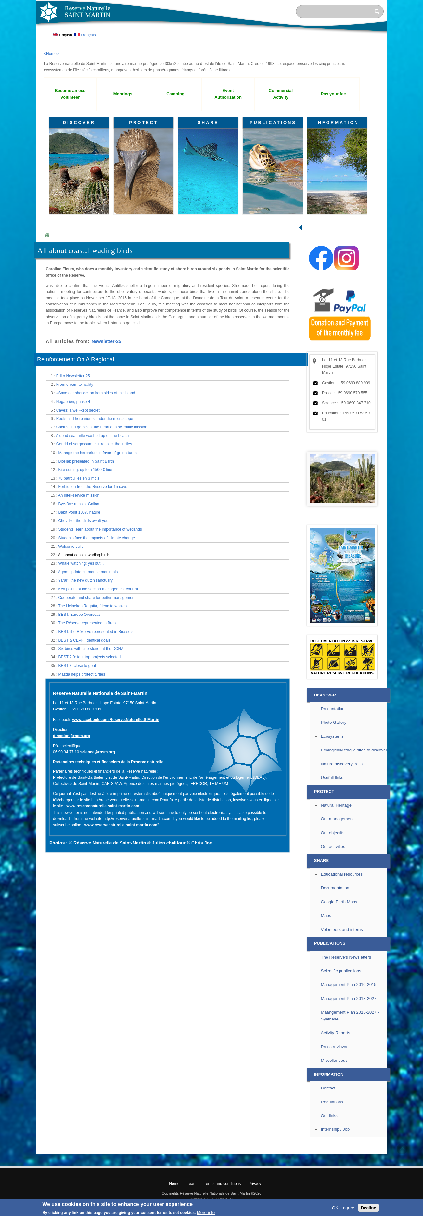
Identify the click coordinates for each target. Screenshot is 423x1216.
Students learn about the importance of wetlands (100, 529)
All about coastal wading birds (84, 555)
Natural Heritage (336, 805)
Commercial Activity (281, 94)
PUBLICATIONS (273, 122)
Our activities (333, 846)
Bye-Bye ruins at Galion (78, 504)
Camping (175, 93)
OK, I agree (343, 1207)
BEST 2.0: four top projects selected (89, 657)
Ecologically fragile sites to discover (354, 750)
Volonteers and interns (342, 929)
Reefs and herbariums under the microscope (94, 418)
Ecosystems (332, 736)
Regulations (332, 1102)
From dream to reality (74, 384)
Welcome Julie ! (71, 546)
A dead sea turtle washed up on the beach (92, 435)
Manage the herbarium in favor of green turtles (98, 453)
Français (85, 35)
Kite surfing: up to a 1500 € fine (85, 469)
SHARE (208, 122)
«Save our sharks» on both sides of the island (95, 393)
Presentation (332, 708)
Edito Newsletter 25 (73, 376)
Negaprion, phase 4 (73, 401)
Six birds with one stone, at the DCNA (90, 648)
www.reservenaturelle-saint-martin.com (102, 806)
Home (46, 235)
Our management (337, 819)
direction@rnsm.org (71, 736)
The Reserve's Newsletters (346, 957)
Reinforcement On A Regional (75, 359)
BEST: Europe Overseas (79, 614)
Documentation (335, 887)
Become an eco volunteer (70, 94)
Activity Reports (335, 1032)
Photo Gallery (333, 722)
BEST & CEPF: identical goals (84, 640)
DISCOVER (79, 122)
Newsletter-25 (106, 341)
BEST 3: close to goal (77, 665)
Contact (328, 1088)
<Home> (51, 53)
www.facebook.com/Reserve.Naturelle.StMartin (115, 719)
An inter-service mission (78, 495)
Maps (326, 915)
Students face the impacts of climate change (96, 538)
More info (206, 1212)
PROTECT (143, 122)
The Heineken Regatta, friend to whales (92, 606)
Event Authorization (228, 94)
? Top (402, 1148)
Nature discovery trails (341, 764)
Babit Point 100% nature (79, 512)
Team (191, 1184)
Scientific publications (341, 970)
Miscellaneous (334, 1060)
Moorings (122, 93)
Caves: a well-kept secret (78, 410)
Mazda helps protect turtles (81, 674)
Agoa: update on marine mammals (88, 572)
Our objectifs (332, 833)
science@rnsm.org (97, 752)
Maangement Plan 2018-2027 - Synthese (350, 1015)
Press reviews (334, 1046)
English (62, 35)
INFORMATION (337, 122)
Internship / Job (335, 1129)
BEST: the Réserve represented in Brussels (95, 631)
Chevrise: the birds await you (83, 521)
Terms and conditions (222, 1184)
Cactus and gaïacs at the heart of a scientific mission (101, 427)
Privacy (254, 1184)
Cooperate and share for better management (96, 597)
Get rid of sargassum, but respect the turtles (94, 444)
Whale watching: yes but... (81, 563)
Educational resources (341, 874)
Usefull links (332, 777)
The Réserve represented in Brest (87, 623)
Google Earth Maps (339, 901)
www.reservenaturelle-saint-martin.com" (121, 825)
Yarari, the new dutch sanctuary (85, 580)
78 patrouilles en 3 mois (78, 478)
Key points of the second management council (98, 589)
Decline (368, 1207)
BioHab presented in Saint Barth (86, 461)
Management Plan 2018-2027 (348, 998)
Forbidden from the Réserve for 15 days (92, 486)
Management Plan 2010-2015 (348, 984)
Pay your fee (333, 93)
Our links (329, 1115)
